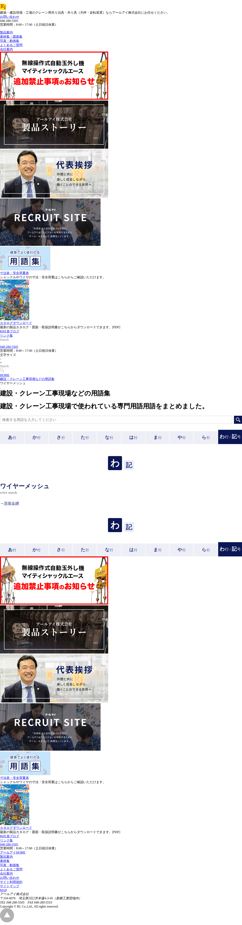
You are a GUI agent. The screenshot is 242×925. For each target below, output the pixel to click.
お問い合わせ (9, 16)
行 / (230, 438)
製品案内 (6, 858)
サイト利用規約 (11, 883)
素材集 (5, 862)
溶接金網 (11, 505)
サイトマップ (9, 888)
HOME (4, 377)
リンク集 (6, 344)
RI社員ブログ (9, 340)
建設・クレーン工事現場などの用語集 (27, 380)
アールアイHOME (12, 854)
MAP (3, 892)
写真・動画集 (9, 867)
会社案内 (6, 875)
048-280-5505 (9, 348)
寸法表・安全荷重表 (14, 282)
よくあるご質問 (11, 871)
